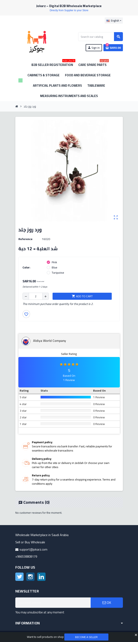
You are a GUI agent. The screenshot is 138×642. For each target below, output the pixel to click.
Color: (26, 267)
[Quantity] (36, 296)
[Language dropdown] (114, 20)
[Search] (100, 36)
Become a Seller (86, 637)
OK (106, 602)
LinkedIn (41, 577)
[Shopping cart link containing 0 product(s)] (113, 47)
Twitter (19, 577)
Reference (25, 239)
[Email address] (53, 602)
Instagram (30, 577)
